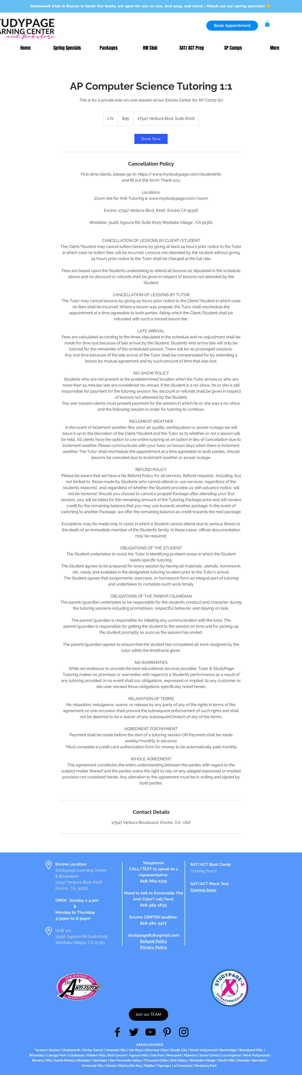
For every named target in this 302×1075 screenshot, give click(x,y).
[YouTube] (150, 1032)
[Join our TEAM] (148, 1014)
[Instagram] (183, 1032)
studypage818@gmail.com (153, 935)
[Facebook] (117, 1032)
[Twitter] (134, 1032)
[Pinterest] (167, 1032)
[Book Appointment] (232, 26)
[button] (267, 24)
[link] (151, 139)
